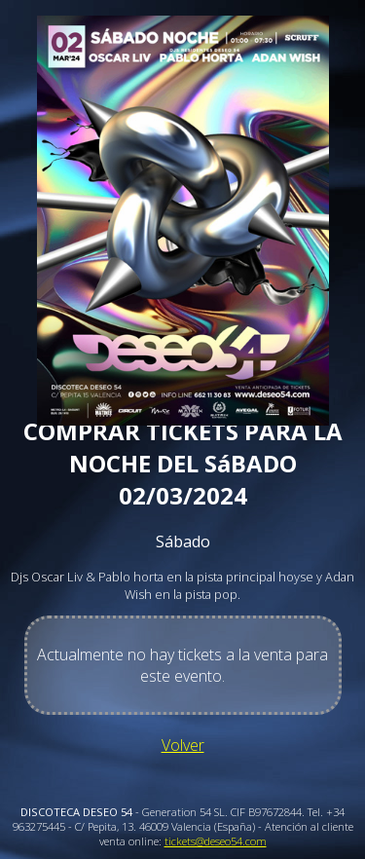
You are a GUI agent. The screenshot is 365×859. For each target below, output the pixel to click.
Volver (183, 745)
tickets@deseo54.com (215, 841)
